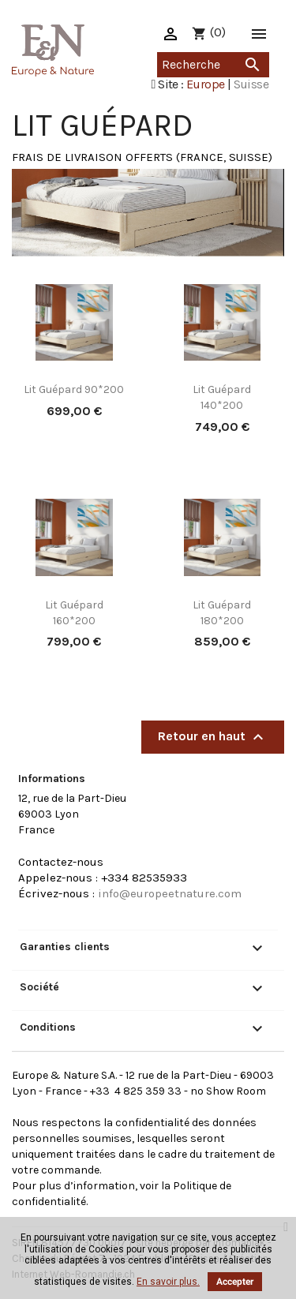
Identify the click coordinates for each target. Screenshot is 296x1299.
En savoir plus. (168, 1281)
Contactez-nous (60, 862)
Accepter (234, 1281)
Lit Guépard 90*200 (74, 389)
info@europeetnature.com (170, 893)
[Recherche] (213, 65)
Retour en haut (213, 737)
